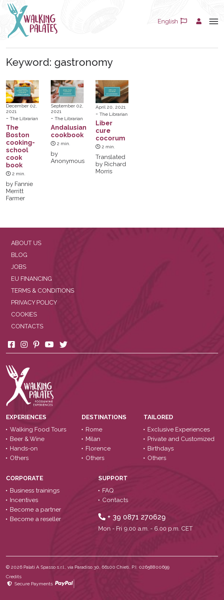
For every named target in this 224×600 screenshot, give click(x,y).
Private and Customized (180, 439)
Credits (13, 576)
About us (26, 243)
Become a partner (35, 509)
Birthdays (160, 448)
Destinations (105, 417)
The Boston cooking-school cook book (20, 146)
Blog (19, 255)
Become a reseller (35, 519)
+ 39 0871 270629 (132, 517)
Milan (93, 439)
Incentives (24, 500)
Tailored (159, 417)
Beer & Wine (27, 439)
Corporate (25, 478)
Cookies (24, 314)
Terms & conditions (42, 290)
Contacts (27, 326)
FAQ (108, 490)
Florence (98, 448)
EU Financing (31, 278)
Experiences (27, 417)
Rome (94, 429)
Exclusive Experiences (178, 429)
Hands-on (24, 448)
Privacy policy (34, 302)
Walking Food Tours (38, 429)
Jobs (18, 266)
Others (19, 458)
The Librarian (24, 118)
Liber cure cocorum (110, 130)
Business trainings (34, 490)
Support (113, 478)
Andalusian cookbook (68, 131)
